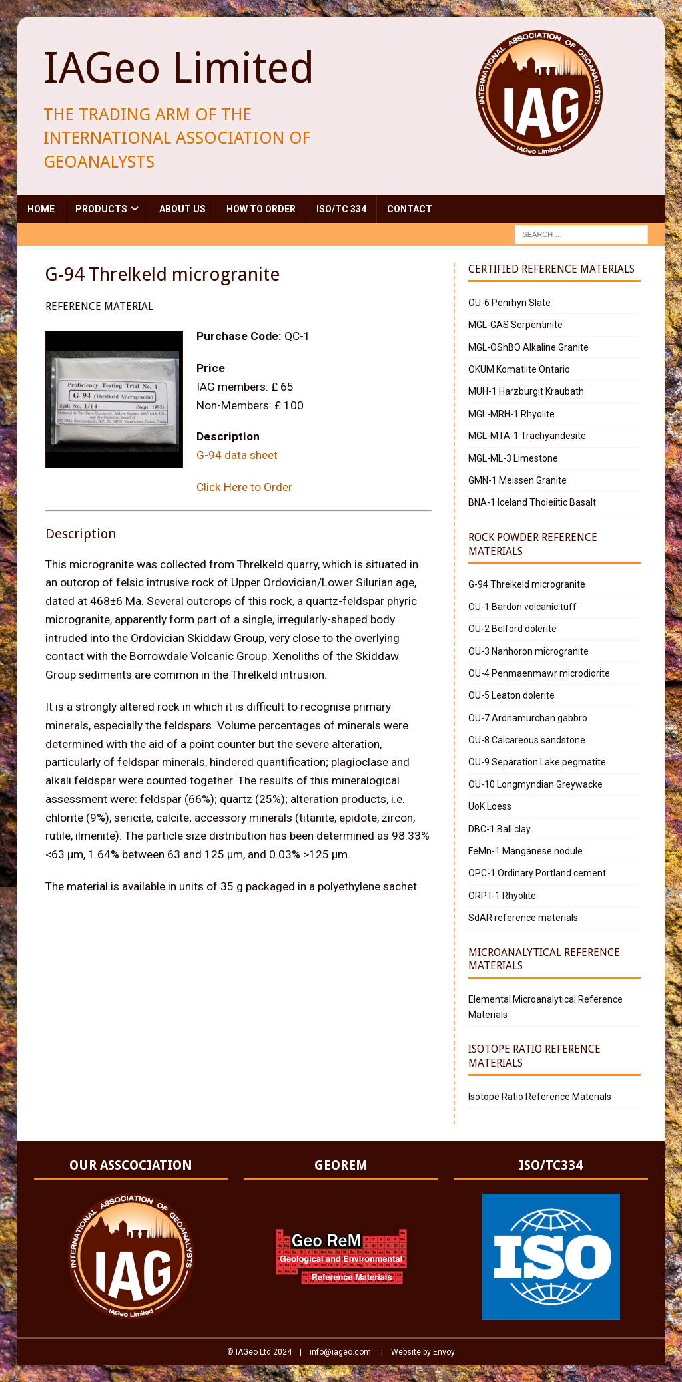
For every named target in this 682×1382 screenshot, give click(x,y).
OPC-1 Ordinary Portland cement (537, 873)
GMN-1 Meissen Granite (517, 480)
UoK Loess (490, 806)
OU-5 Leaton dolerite (511, 695)
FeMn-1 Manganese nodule (525, 851)
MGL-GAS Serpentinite (515, 324)
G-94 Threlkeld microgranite (526, 584)
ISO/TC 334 (341, 209)
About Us (182, 209)
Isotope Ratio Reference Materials (539, 1096)
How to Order (261, 209)
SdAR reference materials (523, 917)
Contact (409, 209)
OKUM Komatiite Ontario (519, 369)
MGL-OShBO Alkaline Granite (528, 347)
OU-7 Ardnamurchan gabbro (527, 718)
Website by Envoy (423, 1352)
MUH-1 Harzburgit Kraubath (526, 391)
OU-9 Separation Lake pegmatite (537, 762)
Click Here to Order (244, 487)
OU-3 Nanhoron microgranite (528, 651)
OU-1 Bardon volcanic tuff (522, 607)
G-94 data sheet (237, 455)
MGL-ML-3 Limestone (513, 458)
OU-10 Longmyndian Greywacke (535, 784)
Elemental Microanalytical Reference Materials (545, 1006)
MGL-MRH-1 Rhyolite (511, 414)
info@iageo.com (340, 1352)
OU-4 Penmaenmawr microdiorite (539, 673)
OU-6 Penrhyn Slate (509, 302)
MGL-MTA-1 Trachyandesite (527, 436)
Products (101, 209)
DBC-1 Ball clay (499, 829)
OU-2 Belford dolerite (512, 628)
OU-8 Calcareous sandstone (526, 740)
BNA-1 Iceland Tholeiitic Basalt (532, 502)
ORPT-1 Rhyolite (502, 895)
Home (41, 209)
